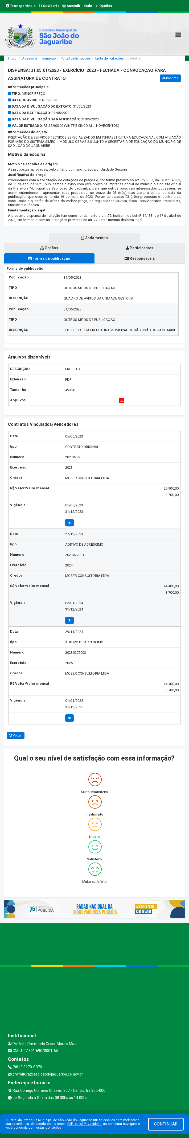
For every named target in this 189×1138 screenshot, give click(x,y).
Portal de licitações (76, 58)
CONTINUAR (166, 1124)
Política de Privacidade (84, 1124)
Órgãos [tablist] (49, 248)
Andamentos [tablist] (94, 238)
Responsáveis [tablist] (140, 258)
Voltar (15, 735)
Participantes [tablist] (139, 248)
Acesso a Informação (39, 58)
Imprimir (170, 78)
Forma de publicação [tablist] (49, 258)
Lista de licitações (109, 58)
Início (12, 58)
